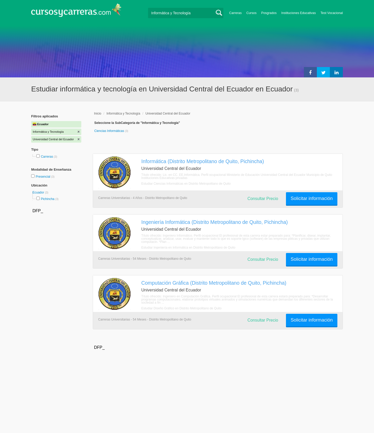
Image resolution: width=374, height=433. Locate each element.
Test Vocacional (331, 13)
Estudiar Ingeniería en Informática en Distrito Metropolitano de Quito (188, 247)
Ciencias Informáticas (109, 131)
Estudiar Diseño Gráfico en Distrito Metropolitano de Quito (181, 308)
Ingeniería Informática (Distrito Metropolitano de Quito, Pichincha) (214, 222)
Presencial (43, 176)
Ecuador (38, 192)
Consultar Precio (263, 198)
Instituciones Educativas (298, 13)
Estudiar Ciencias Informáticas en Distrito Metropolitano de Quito (186, 183)
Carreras (235, 13)
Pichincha (47, 199)
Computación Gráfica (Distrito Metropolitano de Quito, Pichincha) (213, 283)
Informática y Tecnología (123, 113)
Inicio (97, 113)
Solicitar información (312, 198)
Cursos (251, 13)
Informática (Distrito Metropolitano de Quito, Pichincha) (202, 161)
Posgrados (269, 13)
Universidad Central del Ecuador (167, 113)
